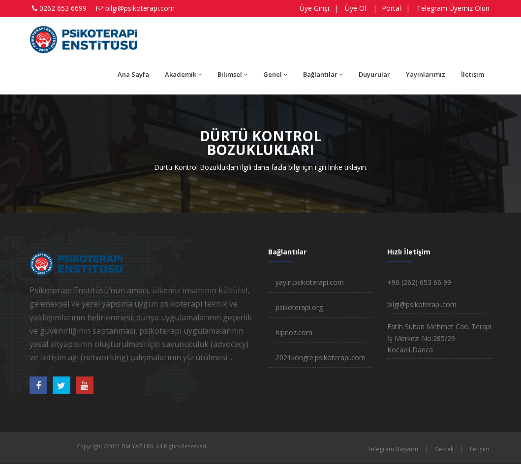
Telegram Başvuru (393, 449)
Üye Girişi (314, 8)
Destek (444, 449)
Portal (391, 8)
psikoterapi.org (299, 307)
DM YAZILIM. (138, 446)
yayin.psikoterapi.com (310, 282)
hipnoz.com (294, 332)
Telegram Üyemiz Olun (453, 8)
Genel (275, 74)
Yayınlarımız (425, 74)
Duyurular (374, 74)
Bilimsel (232, 74)
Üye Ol (355, 8)
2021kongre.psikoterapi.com (321, 357)
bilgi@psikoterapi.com (140, 8)
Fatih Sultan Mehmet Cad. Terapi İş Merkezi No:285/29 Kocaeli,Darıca (439, 338)
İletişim (472, 74)
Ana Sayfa (133, 74)
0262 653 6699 (63, 8)
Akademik (183, 74)
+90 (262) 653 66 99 (419, 282)
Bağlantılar (323, 74)
